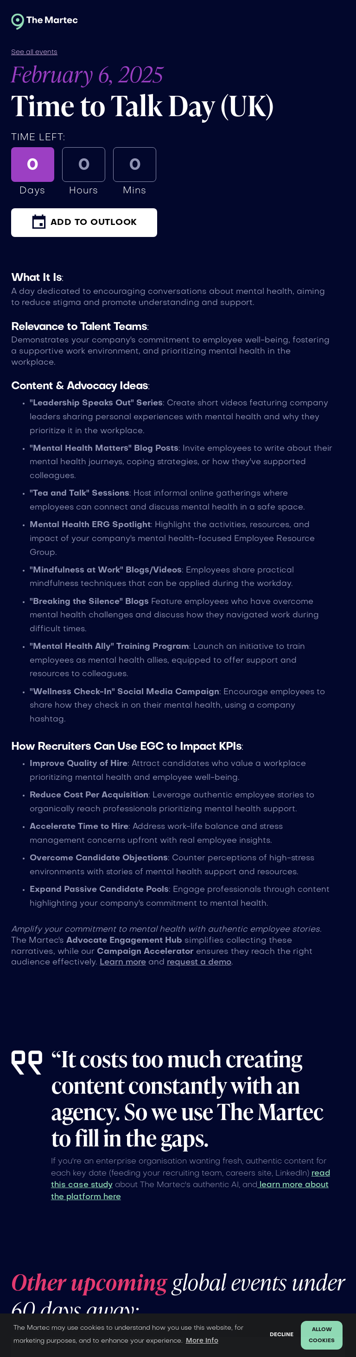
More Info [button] (202, 1341)
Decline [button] (281, 1335)
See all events (34, 52)
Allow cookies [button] (322, 1335)
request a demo (199, 962)
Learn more (123, 962)
